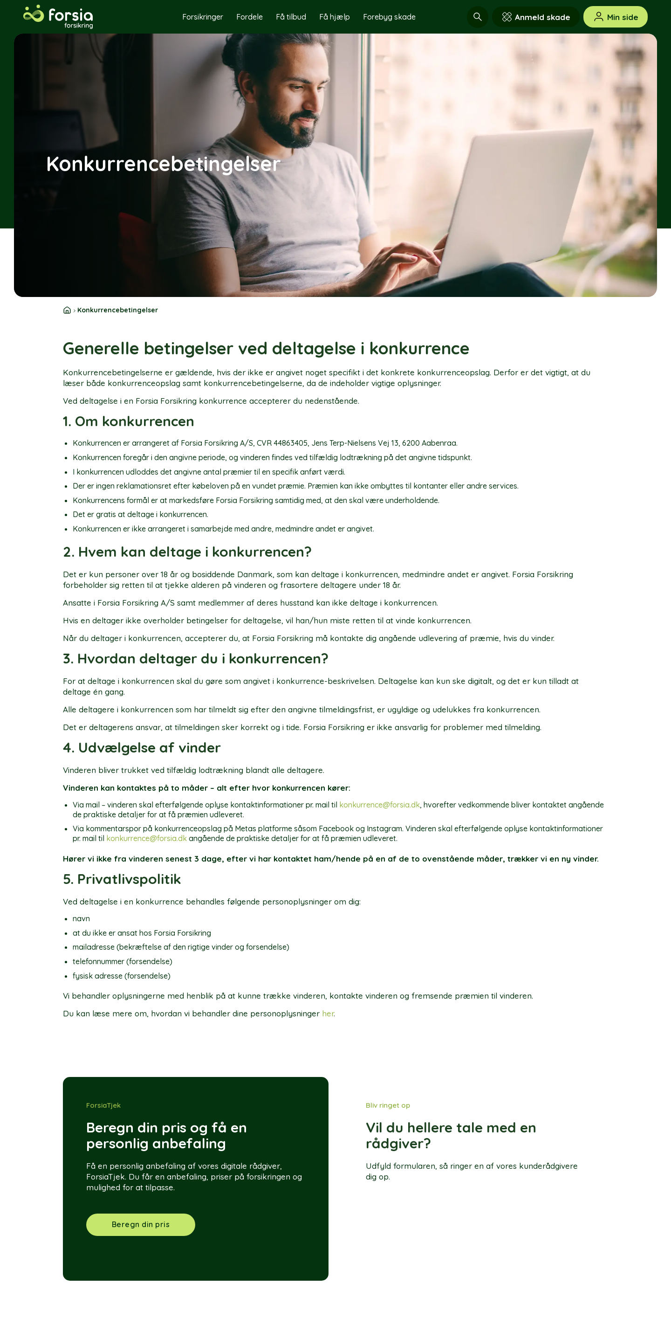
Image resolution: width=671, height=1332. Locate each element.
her (328, 1013)
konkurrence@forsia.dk (379, 804)
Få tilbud (291, 16)
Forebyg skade (389, 16)
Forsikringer (202, 16)
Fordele (249, 16)
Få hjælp (334, 16)
